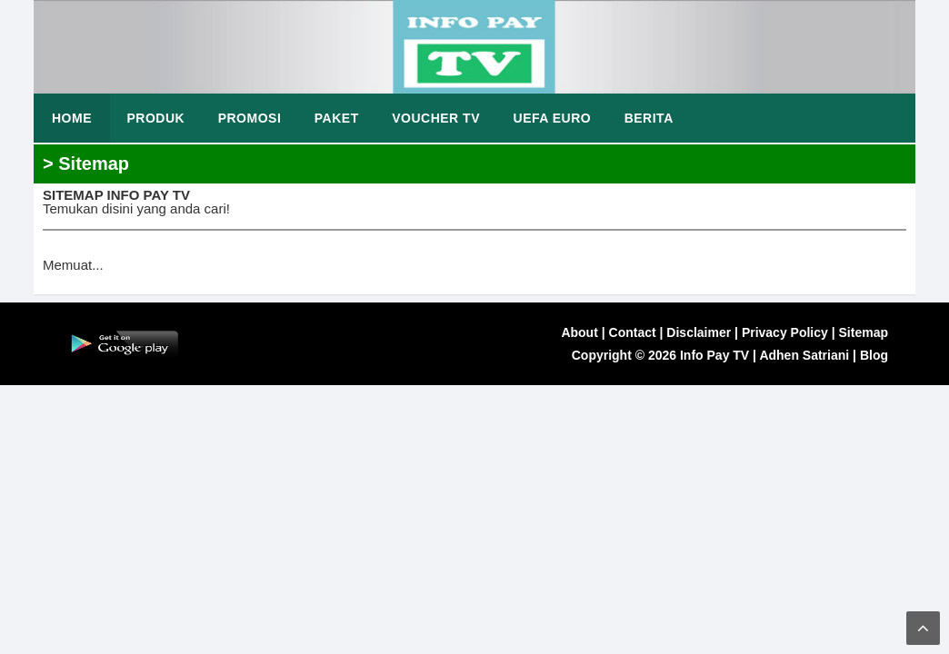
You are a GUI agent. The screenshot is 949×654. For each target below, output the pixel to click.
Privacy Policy (785, 332)
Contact (632, 332)
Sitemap (863, 332)
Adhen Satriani (804, 355)
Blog (874, 355)
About (579, 332)
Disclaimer (698, 332)
